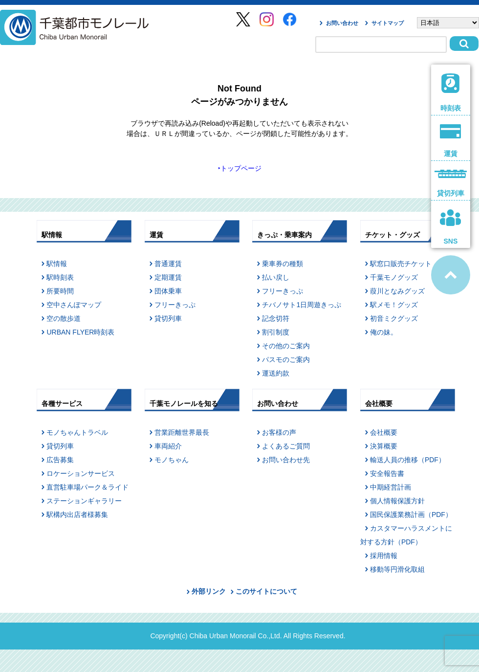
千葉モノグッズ (394, 277)
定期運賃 (168, 277)
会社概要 (383, 432)
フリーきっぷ (175, 305)
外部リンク (209, 591)
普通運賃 (168, 264)
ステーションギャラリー (84, 501)
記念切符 (275, 318)
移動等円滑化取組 (397, 569)
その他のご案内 (286, 346)
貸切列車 (168, 318)
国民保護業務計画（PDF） (411, 514)
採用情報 (383, 556)
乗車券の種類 (282, 264)
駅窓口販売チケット (401, 264)
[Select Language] (448, 22)
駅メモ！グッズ (394, 305)
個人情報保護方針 (397, 501)
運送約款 (275, 373)
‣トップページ (239, 168)
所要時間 (60, 291)
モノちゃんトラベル (77, 432)
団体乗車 (168, 291)
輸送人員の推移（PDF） (407, 460)
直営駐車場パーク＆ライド (87, 487)
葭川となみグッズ (397, 291)
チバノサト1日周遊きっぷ (301, 305)
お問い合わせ (342, 23)
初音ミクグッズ (394, 318)
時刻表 (450, 92)
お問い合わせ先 (286, 460)
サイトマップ (387, 23)
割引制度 (275, 332)
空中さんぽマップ (73, 305)
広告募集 (60, 460)
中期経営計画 (390, 487)
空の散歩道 (63, 318)
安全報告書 (387, 473)
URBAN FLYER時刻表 (80, 332)
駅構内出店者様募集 (77, 514)
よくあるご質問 (286, 446)
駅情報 (56, 264)
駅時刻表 (60, 277)
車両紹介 (168, 446)
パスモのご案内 (286, 359)
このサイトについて (266, 591)
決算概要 (383, 446)
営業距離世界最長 (181, 432)
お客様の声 (279, 432)
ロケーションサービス (80, 473)
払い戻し (275, 277)
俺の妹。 (383, 332)
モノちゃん (171, 460)
